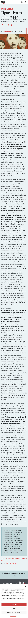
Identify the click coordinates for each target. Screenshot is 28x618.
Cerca (22, 2)
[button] (26, 586)
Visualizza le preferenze (14, 612)
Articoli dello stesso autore (14, 574)
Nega (14, 608)
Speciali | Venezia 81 (7, 9)
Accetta (14, 604)
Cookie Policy (13, 616)
